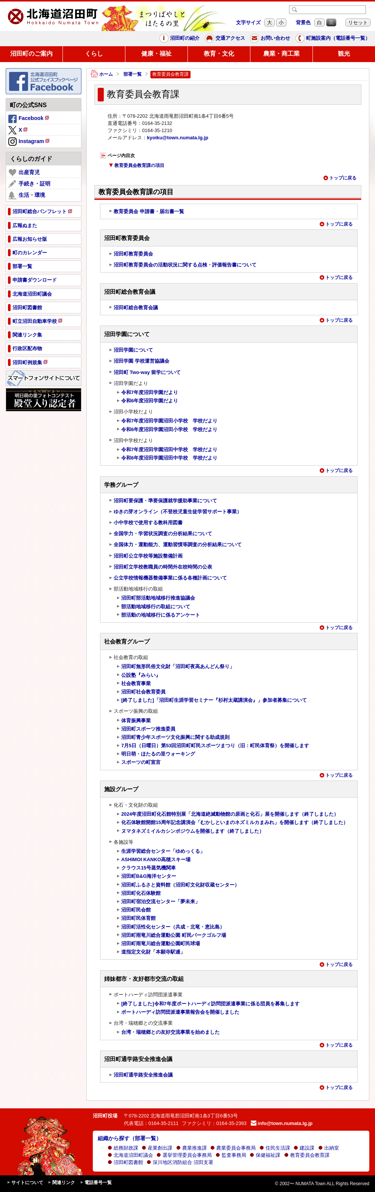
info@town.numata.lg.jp (281, 1123)
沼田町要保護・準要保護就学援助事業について (163, 501)
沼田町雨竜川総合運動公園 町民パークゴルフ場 (171, 935)
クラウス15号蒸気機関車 (146, 868)
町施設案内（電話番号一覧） (332, 38)
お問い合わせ (270, 38)
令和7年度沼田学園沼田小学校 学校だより (166, 421)
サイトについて (25, 1183)
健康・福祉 (156, 53)
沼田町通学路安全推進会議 (141, 1075)
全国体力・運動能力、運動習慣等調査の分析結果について (175, 545)
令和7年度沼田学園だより (147, 393)
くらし (94, 53)
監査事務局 (231, 1155)
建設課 (304, 1148)
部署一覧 (132, 74)
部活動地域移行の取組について (153, 607)
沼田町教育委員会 (131, 254)
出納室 (328, 1148)
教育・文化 (219, 53)
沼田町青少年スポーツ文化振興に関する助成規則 (173, 737)
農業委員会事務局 (233, 1148)
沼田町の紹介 (179, 38)
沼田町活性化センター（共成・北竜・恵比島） (170, 927)
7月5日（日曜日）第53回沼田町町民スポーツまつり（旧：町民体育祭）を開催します (212, 746)
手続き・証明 (29, 184)
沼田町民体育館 (136, 918)
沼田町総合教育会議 (133, 308)
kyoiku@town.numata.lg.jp (177, 137)
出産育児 (24, 172)
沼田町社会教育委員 (141, 692)
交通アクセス (225, 38)
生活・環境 (26, 195)
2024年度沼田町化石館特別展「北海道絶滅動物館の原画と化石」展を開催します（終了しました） (227, 814)
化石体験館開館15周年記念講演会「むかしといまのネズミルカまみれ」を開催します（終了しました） (232, 823)
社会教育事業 (133, 684)
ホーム (102, 74)
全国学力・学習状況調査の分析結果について (160, 534)
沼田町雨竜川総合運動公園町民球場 (158, 944)
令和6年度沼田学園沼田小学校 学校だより (166, 430)
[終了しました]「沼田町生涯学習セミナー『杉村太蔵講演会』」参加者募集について (211, 700)
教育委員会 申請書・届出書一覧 (146, 212)
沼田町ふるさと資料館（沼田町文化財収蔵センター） (177, 885)
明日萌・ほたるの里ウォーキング (155, 754)
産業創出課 (157, 1148)
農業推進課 (191, 1148)
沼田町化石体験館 (138, 893)
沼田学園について (131, 350)
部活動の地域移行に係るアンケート (158, 615)
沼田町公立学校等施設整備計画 (146, 556)
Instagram (29, 141)
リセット (358, 22)
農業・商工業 (281, 53)
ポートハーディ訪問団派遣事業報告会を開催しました (177, 1012)
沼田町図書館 (125, 1162)
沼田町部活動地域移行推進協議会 (155, 598)
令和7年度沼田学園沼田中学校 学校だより (166, 450)
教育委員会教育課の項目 (136, 165)
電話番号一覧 (96, 1183)
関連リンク (61, 1183)
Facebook (29, 119)
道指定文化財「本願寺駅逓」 (150, 952)
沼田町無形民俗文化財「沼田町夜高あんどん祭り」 (175, 667)
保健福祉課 (265, 1155)
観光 (344, 53)
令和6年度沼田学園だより (147, 401)
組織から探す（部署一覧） (129, 1138)
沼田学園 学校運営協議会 (139, 361)
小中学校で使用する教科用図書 (146, 523)
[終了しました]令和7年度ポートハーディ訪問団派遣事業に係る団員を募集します (208, 1004)
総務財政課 (123, 1148)
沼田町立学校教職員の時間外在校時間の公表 (160, 567)
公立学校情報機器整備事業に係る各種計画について (168, 578)
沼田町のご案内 (31, 53)
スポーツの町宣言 (138, 762)
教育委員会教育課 (307, 1155)
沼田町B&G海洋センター (146, 876)
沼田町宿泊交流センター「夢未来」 (158, 902)
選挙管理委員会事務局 (184, 1155)
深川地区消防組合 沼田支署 (180, 1162)
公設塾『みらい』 (138, 675)
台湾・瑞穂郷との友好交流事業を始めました (168, 1032)
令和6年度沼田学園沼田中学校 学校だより (166, 458)
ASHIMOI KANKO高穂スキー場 (153, 860)
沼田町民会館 (133, 910)
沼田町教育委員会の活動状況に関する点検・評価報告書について (182, 265)
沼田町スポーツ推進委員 (145, 729)
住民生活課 (274, 1148)
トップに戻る (339, 178)
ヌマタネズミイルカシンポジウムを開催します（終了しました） (190, 831)
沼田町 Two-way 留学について (145, 372)
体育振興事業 (133, 721)
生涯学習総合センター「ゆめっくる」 (160, 851)
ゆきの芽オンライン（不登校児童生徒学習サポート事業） (175, 512)
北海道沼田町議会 (130, 1155)
